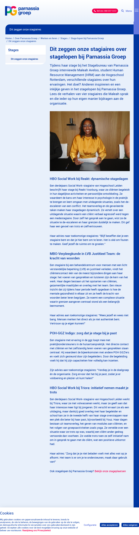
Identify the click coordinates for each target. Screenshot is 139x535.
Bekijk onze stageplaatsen (110, 471)
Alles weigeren (130, 524)
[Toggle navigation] (130, 12)
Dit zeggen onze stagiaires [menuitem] (24, 58)
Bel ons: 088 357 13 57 (103, 12)
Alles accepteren (108, 524)
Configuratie (89, 524)
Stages (13, 50)
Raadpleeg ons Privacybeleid (47, 530)
